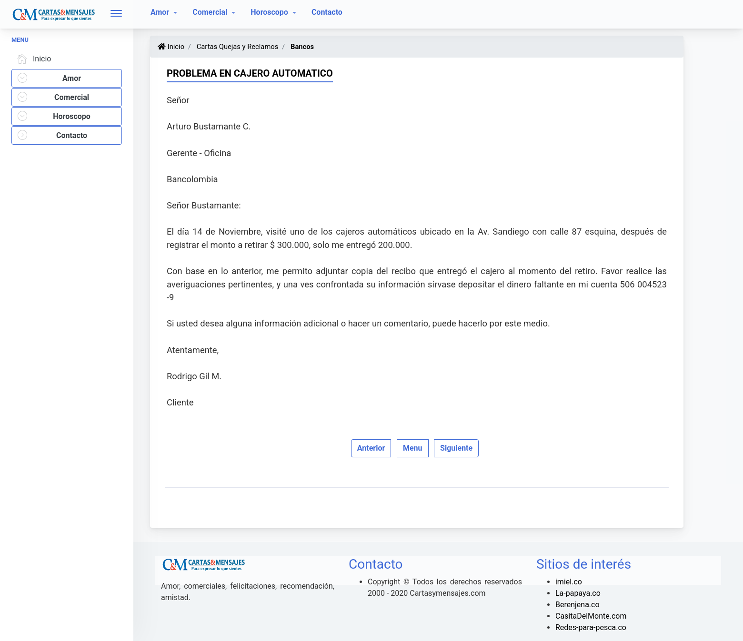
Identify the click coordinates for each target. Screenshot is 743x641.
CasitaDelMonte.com (590, 616)
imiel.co (568, 581)
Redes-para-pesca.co (590, 627)
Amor (161, 12)
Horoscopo (270, 12)
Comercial (210, 12)
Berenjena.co (577, 604)
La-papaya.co (578, 593)
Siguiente (456, 448)
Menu (412, 448)
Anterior (371, 448)
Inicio (32, 59)
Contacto (326, 12)
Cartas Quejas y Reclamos (236, 46)
